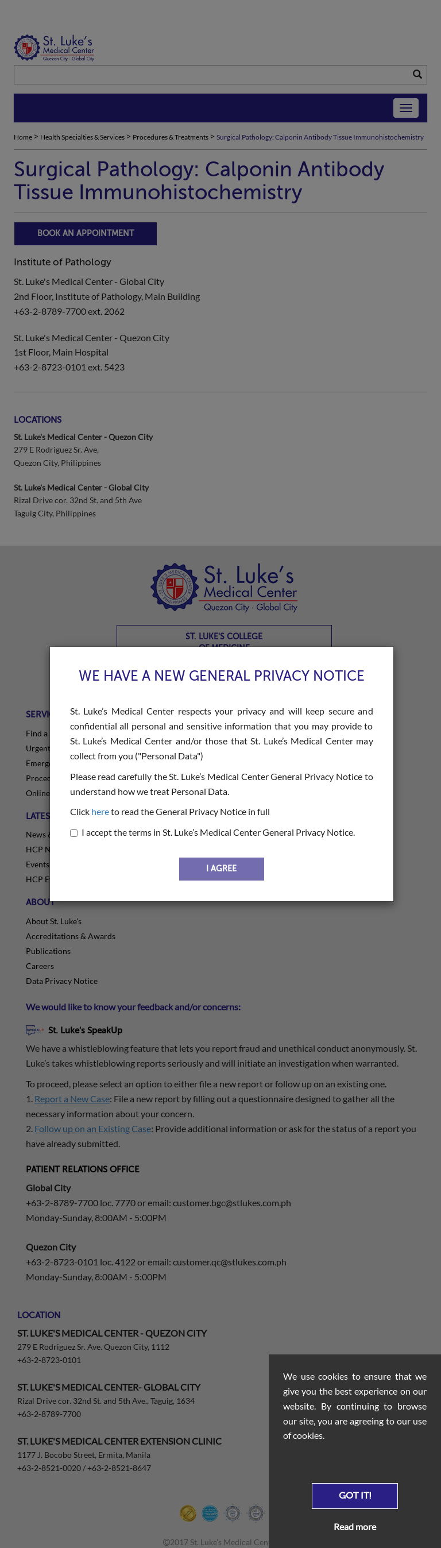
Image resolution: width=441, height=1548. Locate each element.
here (100, 811)
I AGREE (221, 868)
